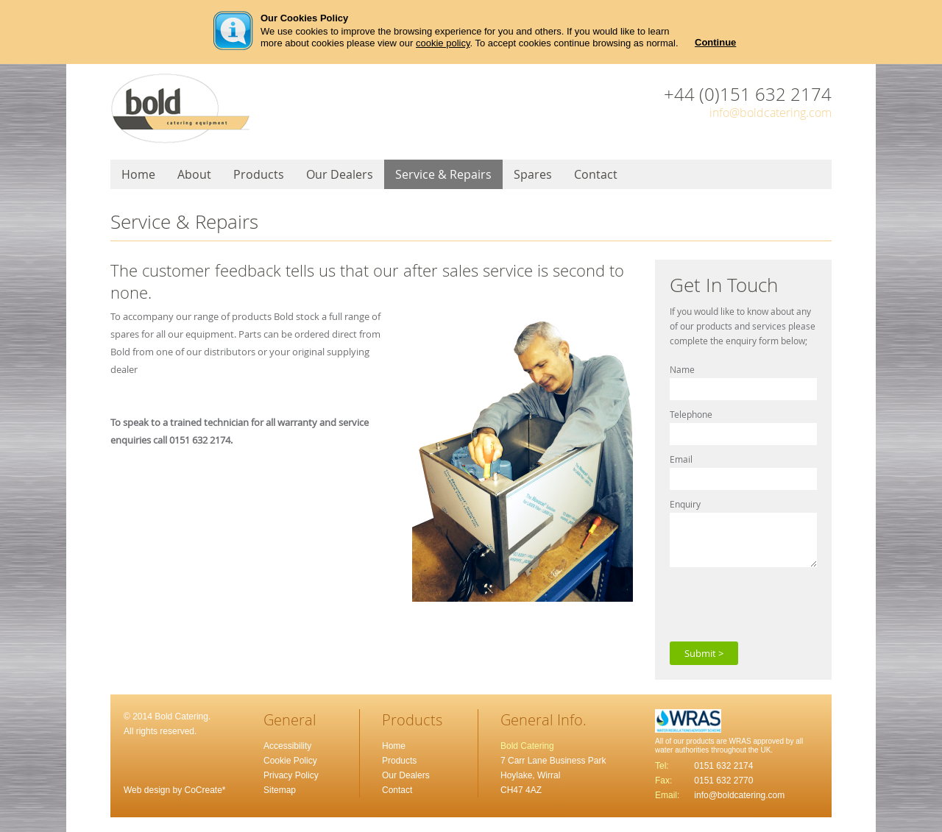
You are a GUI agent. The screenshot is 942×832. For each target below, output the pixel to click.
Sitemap (279, 790)
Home (138, 174)
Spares (533, 174)
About (194, 174)
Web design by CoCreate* (175, 790)
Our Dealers (339, 174)
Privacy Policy (291, 775)
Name (682, 369)
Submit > (703, 653)
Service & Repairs (443, 174)
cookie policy (443, 43)
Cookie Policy (290, 760)
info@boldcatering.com (770, 112)
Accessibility (287, 746)
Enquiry (685, 504)
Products (258, 174)
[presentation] (781, 603)
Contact (595, 174)
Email (681, 459)
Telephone (691, 414)
